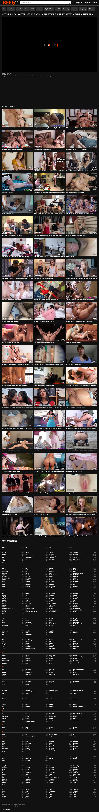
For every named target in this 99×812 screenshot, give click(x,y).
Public (3, 750)
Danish (51, 619)
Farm (3, 641)
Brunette (28, 586)
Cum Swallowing (77, 610)
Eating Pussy (5, 631)
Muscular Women (30, 721)
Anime (75, 556)
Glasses (28, 658)
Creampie (75, 606)
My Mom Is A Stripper (7, 192)
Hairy (3, 669)
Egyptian (51, 631)
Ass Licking (52, 559)
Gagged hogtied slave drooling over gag (44, 342)
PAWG (3, 741)
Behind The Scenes (78, 573)
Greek (27, 662)
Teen (20, 76)
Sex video (36, 450)
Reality (3, 757)
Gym (27, 663)
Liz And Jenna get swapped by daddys (44, 321)
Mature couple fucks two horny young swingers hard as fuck (49, 213)
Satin (27, 766)
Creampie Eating (30, 608)
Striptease (4, 780)
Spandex (4, 776)
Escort (51, 632)
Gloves (75, 658)
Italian (27, 684)
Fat (50, 641)
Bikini (74, 578)
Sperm (75, 776)
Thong (27, 793)
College (4, 603)
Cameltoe (75, 593)
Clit (74, 600)
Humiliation (52, 674)
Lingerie (4, 708)
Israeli (3, 684)
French (3, 648)
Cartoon (51, 595)
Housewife (4, 674)
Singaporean (76, 771)
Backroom (28, 570)
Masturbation (5, 716)
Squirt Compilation (54, 777)
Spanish (28, 776)
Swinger (51, 782)
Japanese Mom (6, 692)
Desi (26, 9)
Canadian (4, 595)
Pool (50, 746)
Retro (50, 757)
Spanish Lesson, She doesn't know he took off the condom (17, 428)
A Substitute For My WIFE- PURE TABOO (76, 149)
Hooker (51, 672)
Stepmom (4, 779)
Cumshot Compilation (31, 611)
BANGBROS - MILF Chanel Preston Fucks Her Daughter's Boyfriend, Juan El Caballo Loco (49, 170)
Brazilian (51, 584)
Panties (4, 743)
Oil (26, 734)
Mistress (4, 720)
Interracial (4, 683)
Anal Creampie (29, 556)
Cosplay (28, 605)
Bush (50, 588)
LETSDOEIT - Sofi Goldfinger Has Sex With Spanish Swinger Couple (17, 364)
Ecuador (28, 631)
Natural (3, 727)
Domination (76, 622)
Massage (75, 715)
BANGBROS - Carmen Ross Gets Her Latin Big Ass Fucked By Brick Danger (81, 428)
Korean (75, 699)
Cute (74, 611)
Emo (3, 632)
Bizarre (27, 579)
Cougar (75, 605)
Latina (51, 704)
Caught (27, 597)
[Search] (69, 3)
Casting (75, 595)
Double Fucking (53, 624)
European (75, 632)
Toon (74, 794)
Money (51, 720)
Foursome (76, 646)
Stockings (52, 779)
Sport (3, 777)
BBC (3, 568)
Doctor (3, 622)
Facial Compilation (78, 640)
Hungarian (76, 674)
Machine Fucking (77, 713)
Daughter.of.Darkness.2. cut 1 (41, 514)
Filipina (91, 9)
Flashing (51, 645)
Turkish (27, 798)
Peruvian (75, 743)
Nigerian (51, 727)
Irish (74, 683)
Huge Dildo (28, 674)
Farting (27, 641)
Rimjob (3, 758)
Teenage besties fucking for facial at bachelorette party (80, 299)
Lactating (4, 704)
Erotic (27, 632)
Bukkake (75, 586)
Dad (3, 619)
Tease (3, 791)
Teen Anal (52, 791)
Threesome (34, 76)
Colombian (28, 603)
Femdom (4, 643)
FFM (3, 640)
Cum (27, 610)
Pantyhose (28, 743)
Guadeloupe (76, 662)
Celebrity (51, 597)
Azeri (3, 562)
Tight (3, 794)
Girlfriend (51, 657)
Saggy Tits (4, 766)
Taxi (50, 789)
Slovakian (28, 772)
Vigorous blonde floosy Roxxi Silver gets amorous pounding (49, 536)
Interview (28, 683)
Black (50, 579)
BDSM (51, 568)
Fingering (75, 643)
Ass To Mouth (77, 559)
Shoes (3, 771)
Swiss (74, 782)
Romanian (28, 758)
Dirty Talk (75, 620)
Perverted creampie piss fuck (9, 514)
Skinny (3, 772)
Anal (3, 556)
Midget (27, 718)
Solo (50, 774)
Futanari (4, 650)
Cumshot (4, 611)
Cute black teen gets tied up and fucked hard (77, 536)
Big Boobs (76, 574)
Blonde (24, 76)
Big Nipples (29, 578)
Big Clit (51, 576)
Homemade (29, 672)
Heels (27, 671)
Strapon (75, 779)
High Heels (76, 671)
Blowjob (28, 581)
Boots (27, 583)
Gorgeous (28, 660)
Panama (75, 741)
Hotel (32, 9)
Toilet (50, 794)
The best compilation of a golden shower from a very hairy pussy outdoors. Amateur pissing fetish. (81, 450)
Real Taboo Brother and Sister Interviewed (12, 149)
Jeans (75, 692)
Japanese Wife (53, 692)
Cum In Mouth (53, 610)
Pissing (75, 745)
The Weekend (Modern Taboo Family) (43, 278)
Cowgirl (51, 606)
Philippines (4, 745)
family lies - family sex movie (73, 342)
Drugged (51, 625)
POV (40, 76)
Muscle (3, 721)
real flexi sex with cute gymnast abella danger (46, 299)
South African (77, 774)
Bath (74, 571)
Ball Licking (52, 570)
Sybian (3, 784)
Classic (51, 600)
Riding (75, 757)
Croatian (51, 608)
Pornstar (75, 746)
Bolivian (51, 581)
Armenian (51, 557)
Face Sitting (29, 640)
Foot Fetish (28, 646)
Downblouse (5, 625)
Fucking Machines (30, 648)
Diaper (27, 620)
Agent (50, 552)
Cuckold (4, 610)
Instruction (76, 681)
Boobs (3, 583)
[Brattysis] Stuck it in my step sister (11, 170)
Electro (75, 631)
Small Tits (76, 772)
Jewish (27, 693)
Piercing (51, 745)
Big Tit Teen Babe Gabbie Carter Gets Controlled (14, 385)
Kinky (3, 699)
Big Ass (48, 76)
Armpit (75, 557)
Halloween (28, 669)
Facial (58, 9)
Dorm (3, 624)
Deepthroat (76, 619)
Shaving (51, 769)
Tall (2, 789)
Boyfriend (28, 584)
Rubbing (4, 760)
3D (26, 547)
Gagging (4, 655)
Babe (74, 568)
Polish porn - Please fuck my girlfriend (12, 235)
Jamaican (4, 690)
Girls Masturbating (78, 657)
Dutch (74, 625)
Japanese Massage (78, 690)
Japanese (28, 690)
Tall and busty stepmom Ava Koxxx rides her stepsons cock (49, 256)
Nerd (27, 727)
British (3, 586)
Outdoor (75, 736)
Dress (27, 625)
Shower (51, 771)
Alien (27, 554)
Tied (74, 793)
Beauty (51, 573)
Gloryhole (51, 658)
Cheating (75, 597)
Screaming (66, 9)
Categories (78, 3)
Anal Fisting (52, 556)
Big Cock (75, 576)
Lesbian (16, 76)
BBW (27, 568)
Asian (3, 559)
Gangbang (83, 9)
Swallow (75, 780)
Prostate (51, 748)
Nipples (75, 727)
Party (50, 743)
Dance (27, 619)
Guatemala (4, 663)
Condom (75, 603)
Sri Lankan (76, 777)
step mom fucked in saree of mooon (11, 471)
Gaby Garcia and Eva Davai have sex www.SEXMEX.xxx (48, 428)
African (27, 552)
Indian (3, 681)
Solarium (28, 774)
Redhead (28, 757)
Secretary (4, 767)
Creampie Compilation (7, 608)
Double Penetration (78, 624)
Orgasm (75, 9)
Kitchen (51, 699)
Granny (3, 662)
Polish (27, 746)
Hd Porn (8, 809)
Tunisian (4, 798)
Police (3, 746)
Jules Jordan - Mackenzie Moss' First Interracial (14, 536)
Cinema (27, 600)
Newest (94, 3)
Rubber (75, 758)
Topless (4, 796)
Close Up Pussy (6, 602)
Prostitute (76, 748)
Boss (50, 583)
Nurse (50, 729)
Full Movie (11, 9)
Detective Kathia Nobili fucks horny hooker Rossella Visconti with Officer (81, 128)
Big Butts (28, 576)
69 (50, 547)
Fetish (27, 643)
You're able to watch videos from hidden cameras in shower (49, 364)
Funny (75, 648)
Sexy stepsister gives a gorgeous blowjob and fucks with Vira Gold (81, 514)
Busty (74, 588)
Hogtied (4, 672)
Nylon (74, 729)
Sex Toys (4, 769)
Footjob (51, 646)
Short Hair (28, 771)
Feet (74, 641)
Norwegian (4, 729)
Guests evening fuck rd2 (8, 213)
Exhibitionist (29, 634)
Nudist (27, 729)
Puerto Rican (29, 750)
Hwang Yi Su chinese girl (72, 493)
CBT (3, 593)
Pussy (3, 751)
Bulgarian (4, 588)
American (75, 554)
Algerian (4, 554)
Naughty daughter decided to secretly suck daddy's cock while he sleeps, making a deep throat (81, 278)
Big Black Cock (49, 9)
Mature (27, 716)
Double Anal (29, 624)
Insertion (51, 681)
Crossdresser (76, 608)
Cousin (19, 9)
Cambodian (52, 593)
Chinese (51, 598)
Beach (27, 573)
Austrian (75, 561)
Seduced (10, 76)
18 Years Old (5, 547)
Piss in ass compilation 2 (8, 128)
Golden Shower (5, 660)
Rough (51, 758)
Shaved (27, 769)
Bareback (51, 571)
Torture (27, 796)
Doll (50, 622)
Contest (4, 605)
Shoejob (75, 769)
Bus (27, 588)
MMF (27, 713)
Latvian (75, 704)
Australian (52, 561)
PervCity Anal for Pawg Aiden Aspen (75, 407)
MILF (29, 76)
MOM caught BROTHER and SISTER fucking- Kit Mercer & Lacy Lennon (17, 256)
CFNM (27, 593)
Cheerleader (5, 598)
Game (27, 655)
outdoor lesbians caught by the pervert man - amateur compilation (49, 493)
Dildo (50, 620)
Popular (87, 3)
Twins (50, 798)
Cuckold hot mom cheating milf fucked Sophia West (79, 321)
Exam (3, 634)
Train (74, 796)
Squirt (27, 777)
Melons (75, 716)
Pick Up (27, 745)
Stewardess (29, 779)
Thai (3, 793)
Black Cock (76, 579)
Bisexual (4, 579)
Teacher (75, 789)
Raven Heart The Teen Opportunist (11, 450)
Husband (4, 675)
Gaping (75, 655)
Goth (50, 660)
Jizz (50, 693)
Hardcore (4, 671)
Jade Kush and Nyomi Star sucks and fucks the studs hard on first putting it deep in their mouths (17, 407)
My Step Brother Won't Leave (73, 364)
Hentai (51, 671)
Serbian (75, 767)
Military (51, 718)
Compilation (52, 603)
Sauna (51, 766)
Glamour (4, 658)
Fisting (27, 645)
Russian (28, 760)
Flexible (75, 645)
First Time (4, 645)
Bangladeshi (5, 571)
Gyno (50, 663)
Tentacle (75, 791)
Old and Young (53, 734)
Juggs (75, 693)
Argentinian (29, 557)
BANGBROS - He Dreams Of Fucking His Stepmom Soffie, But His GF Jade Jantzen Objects (49, 192)
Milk (74, 718)
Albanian (75, 552)
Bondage (75, 581)
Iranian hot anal (70, 256)
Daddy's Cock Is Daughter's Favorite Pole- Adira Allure (48, 235)
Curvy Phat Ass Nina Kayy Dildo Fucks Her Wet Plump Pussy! (49, 471)
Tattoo (27, 789)
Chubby (39, 9)
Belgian (4, 574)
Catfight (4, 597)
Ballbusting (76, 570)
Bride (74, 584)
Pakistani (51, 741)
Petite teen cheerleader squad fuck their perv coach (79, 213)
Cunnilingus (52, 611)
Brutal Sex (52, 586)
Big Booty (4, 576)
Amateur (51, 554)
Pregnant (28, 748)
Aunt (27, 561)
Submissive (52, 780)
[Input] (45, 2)
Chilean (27, 598)
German (4, 657)
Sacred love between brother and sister (44, 385)
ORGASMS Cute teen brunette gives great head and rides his (81, 385)
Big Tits (51, 578)
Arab (3, 557)
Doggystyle (28, 622)
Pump (74, 750)
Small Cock (52, 772)
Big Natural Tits (6, 578)
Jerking (4, 693)
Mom (43, 76)
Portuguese (5, 748)
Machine (51, 713)
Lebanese (28, 706)
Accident (4, 552)
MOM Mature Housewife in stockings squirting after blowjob (17, 278)
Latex (27, 704)
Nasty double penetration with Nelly (75, 192)
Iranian (51, 683)
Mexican (4, 718)
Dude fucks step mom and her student (11, 299)
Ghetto (27, 657)
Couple (3, 606)
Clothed (28, 602)
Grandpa (75, 660)
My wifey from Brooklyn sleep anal (10, 321)
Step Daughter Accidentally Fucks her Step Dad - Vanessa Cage (49, 128)
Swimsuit (28, 782)
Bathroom (4, 573)
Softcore (4, 774)
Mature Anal (52, 716)
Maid (3, 715)
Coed (74, 602)
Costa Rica (52, 605)
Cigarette (4, 600)
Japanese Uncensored (31, 692)
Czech (3, 613)
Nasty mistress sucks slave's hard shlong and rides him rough (17, 493)
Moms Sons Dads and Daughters (42, 149)
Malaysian (28, 715)
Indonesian (28, 681)
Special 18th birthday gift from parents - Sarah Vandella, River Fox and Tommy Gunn (81, 170)
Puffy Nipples (52, 750)
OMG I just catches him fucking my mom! (76, 235)
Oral (74, 734)
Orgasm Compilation (31, 736)
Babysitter (4, 570)
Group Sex (54, 76)
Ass (4, 9)
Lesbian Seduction (78, 706)
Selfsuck (51, 767)
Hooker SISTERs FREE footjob (74, 471)
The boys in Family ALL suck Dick (10, 342)
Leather (4, 706)
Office (3, 734)
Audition (4, 561)
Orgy (50, 736)
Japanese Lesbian (54, 690)
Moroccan (76, 720)
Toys (50, 796)
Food (3, 646)
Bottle (74, 583)
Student (28, 780)
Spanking (51, 776)
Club (50, 602)
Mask (50, 715)
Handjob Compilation (78, 669)
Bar (26, 571)
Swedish (4, 782)
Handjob (51, 669)
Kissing (27, 699)
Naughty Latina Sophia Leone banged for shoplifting (47, 407)
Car (26, 595)
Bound (3, 584)
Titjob (27, 794)
